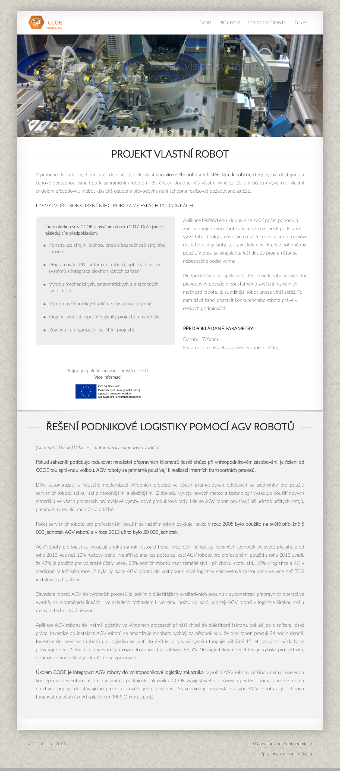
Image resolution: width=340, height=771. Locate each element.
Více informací (107, 377)
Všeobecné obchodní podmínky (282, 744)
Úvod (205, 23)
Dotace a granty (267, 23)
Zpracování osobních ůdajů (286, 753)
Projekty (229, 23)
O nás (301, 23)
